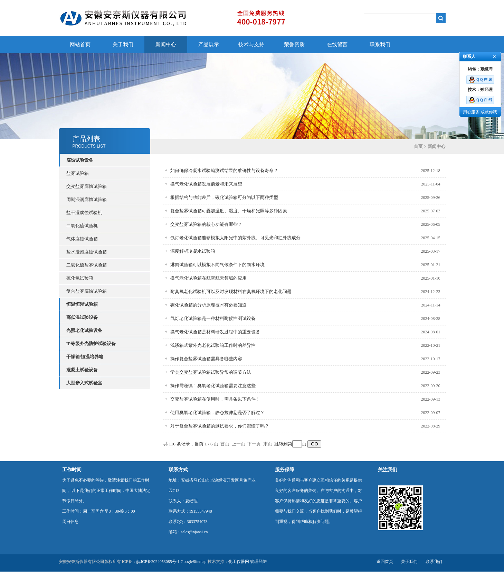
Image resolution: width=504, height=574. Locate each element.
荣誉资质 (294, 44)
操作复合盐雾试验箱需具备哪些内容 (206, 358)
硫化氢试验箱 (79, 278)
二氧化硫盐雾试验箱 (86, 265)
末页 (267, 443)
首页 (418, 146)
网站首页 (80, 44)
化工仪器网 (238, 561)
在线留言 (337, 44)
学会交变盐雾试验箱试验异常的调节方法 (210, 372)
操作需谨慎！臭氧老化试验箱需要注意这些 (213, 385)
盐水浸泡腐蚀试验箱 (86, 251)
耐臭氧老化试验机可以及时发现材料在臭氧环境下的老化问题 (231, 291)
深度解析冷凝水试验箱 (192, 251)
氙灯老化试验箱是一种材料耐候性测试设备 (213, 318)
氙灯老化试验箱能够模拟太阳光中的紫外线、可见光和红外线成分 (235, 237)
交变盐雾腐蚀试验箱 (86, 186)
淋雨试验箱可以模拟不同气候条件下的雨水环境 (217, 264)
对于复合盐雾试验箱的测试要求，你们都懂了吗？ (219, 426)
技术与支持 (251, 44)
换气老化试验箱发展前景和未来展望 (206, 184)
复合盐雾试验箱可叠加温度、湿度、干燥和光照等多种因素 (228, 210)
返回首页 (385, 561)
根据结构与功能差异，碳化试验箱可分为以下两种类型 (224, 197)
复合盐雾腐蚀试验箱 (86, 291)
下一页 (254, 443)
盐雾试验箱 (77, 173)
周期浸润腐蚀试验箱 (86, 199)
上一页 (238, 443)
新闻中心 (165, 44)
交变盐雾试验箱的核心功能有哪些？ (206, 224)
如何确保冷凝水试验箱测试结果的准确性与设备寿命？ (224, 170)
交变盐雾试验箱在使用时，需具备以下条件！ (215, 399)
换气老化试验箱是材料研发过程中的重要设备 (215, 331)
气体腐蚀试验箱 (82, 238)
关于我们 (123, 44)
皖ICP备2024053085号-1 (158, 561)
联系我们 (380, 44)
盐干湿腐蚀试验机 (84, 212)
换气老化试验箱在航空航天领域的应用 (208, 278)
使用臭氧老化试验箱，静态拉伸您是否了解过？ (217, 412)
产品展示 (208, 44)
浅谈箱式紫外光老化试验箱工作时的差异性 (213, 345)
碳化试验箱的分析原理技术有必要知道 (208, 305)
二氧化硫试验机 (82, 225)
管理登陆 (258, 561)
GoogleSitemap (194, 561)
